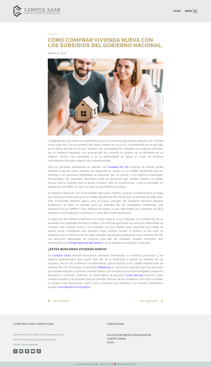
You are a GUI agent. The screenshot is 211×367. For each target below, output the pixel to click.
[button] (191, 11)
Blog (110, 342)
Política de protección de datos (129, 335)
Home (177, 11)
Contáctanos (116, 338)
